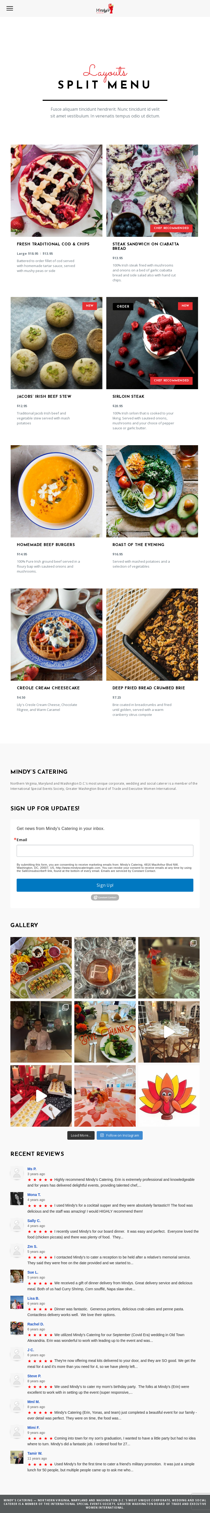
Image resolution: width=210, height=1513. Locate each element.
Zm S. (32, 1246)
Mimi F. (33, 1427)
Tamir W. (34, 1453)
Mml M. (33, 1402)
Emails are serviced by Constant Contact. (128, 870)
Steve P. (34, 1376)
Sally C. (34, 1221)
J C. (30, 1350)
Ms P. (31, 1169)
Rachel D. (35, 1324)
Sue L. (32, 1272)
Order (123, 306)
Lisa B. (33, 1298)
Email (22, 840)
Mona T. (34, 1195)
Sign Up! (105, 885)
